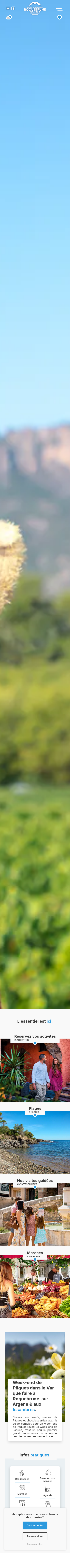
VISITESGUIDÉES (28, 1184)
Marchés (35, 1253)
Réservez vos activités (35, 1036)
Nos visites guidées (35, 1180)
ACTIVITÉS (22, 1040)
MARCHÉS (34, 1256)
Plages (35, 1108)
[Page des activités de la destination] (35, 1070)
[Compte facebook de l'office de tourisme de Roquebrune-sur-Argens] (13, 9)
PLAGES (35, 1112)
